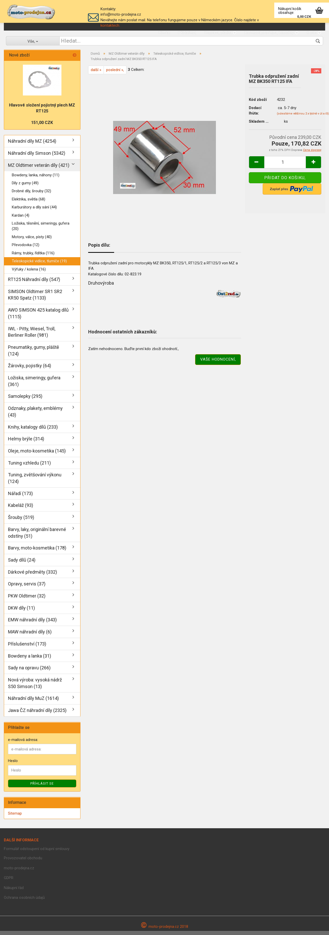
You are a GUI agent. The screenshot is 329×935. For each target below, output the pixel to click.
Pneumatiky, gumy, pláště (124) (33, 355)
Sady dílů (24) (21, 564)
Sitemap (15, 817)
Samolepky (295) (25, 400)
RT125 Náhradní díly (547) (34, 283)
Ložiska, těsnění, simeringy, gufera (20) (40, 230)
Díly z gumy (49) (25, 187)
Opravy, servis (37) (26, 588)
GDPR (8, 882)
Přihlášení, (187, 32)
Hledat (164, 32)
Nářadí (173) (20, 497)
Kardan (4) (20, 219)
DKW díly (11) (21, 612)
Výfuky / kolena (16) (29, 273)
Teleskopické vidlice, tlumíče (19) (39, 265)
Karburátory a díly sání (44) (34, 211)
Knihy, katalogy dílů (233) (33, 431)
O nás (313, 32)
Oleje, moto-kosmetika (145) (37, 455)
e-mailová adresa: (23, 743)
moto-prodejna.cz (19, 872)
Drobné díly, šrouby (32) (31, 195)
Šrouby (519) (21, 521)
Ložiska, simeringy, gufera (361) (34, 385)
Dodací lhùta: (255, 115)
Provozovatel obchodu (23, 862)
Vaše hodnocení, (218, 363)
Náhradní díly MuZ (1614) (33, 702)
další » (96, 74)
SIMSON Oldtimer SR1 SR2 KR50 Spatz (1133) (35, 299)
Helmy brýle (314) (26, 443)
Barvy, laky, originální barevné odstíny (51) (37, 537)
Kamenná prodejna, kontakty (271, 32)
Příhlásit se (42, 787)
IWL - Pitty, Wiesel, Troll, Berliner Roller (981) (31, 336)
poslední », (115, 74)
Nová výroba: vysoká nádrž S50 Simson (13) (35, 687)
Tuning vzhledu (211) (29, 467)
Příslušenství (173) (27, 648)
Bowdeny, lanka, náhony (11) (35, 179)
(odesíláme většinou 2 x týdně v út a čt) (303, 117)
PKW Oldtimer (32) (26, 600)
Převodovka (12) (25, 249)
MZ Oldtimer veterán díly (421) (38, 169)
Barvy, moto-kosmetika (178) (37, 552)
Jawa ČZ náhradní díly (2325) (37, 714)
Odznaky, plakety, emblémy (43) (35, 416)
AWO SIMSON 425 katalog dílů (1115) (38, 317)
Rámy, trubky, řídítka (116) (33, 257)
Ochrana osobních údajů (24, 902)
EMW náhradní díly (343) (32, 624)
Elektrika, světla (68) (28, 203)
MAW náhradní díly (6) (30, 636)
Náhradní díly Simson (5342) (36, 157)
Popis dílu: (99, 249)
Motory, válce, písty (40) (32, 241)
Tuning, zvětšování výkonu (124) (34, 482)
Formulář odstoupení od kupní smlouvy (36, 853)
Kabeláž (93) (20, 509)
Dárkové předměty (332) (32, 576)
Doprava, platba (220, 32)
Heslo (13, 765)
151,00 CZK (42, 126)
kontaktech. (110, 25)
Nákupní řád (14, 892)
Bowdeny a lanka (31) (29, 660)
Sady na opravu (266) (29, 672)
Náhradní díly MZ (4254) (32, 145)
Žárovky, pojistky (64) (29, 370)
